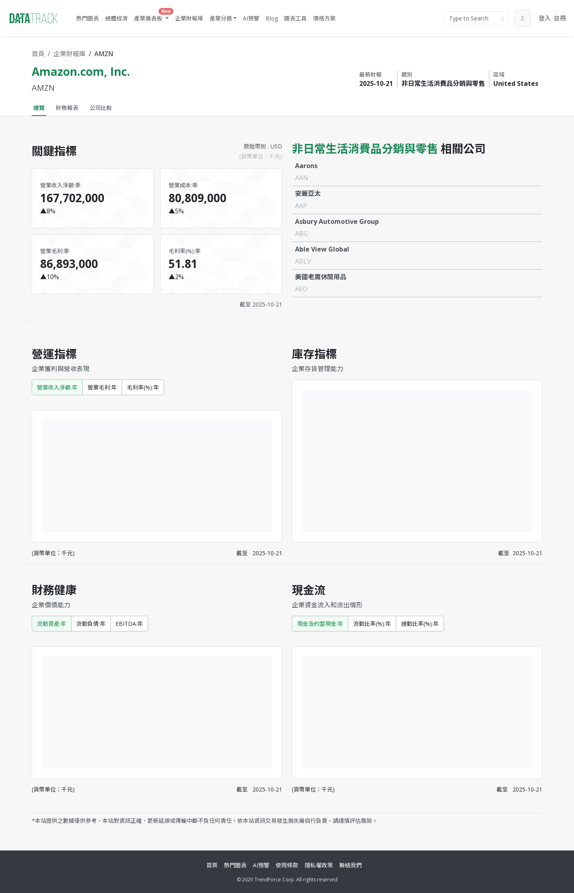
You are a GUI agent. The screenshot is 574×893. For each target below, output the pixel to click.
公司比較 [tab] (101, 108)
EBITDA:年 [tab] (129, 623)
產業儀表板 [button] (152, 16)
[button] (523, 18)
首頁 (38, 53)
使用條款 (287, 865)
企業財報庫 (189, 18)
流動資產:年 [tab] (51, 623)
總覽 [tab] (39, 108)
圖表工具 (295, 18)
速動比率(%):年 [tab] (420, 623)
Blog (272, 18)
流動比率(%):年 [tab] (372, 623)
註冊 (560, 18)
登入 (545, 18)
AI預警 (251, 18)
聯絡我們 (350, 865)
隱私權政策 (319, 865)
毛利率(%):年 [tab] (143, 387)
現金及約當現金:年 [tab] (320, 623)
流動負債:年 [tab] (91, 623)
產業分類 (221, 18)
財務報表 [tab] (67, 108)
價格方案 (324, 18)
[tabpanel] (287, 480)
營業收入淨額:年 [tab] (57, 387)
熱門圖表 (87, 18)
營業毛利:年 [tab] (102, 387)
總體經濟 (116, 18)
